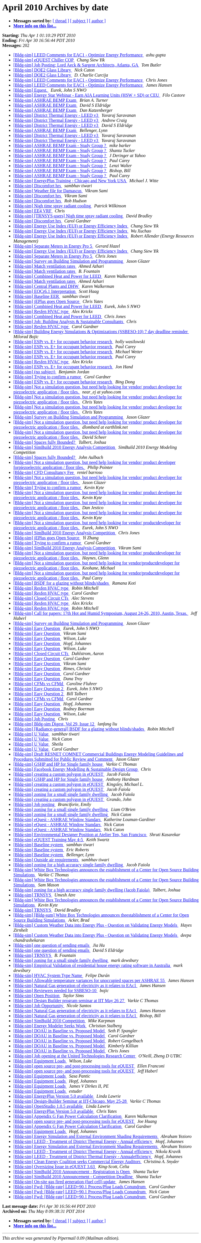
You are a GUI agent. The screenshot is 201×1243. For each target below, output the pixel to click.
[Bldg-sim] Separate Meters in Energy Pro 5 (53, 246)
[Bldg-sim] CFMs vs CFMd (38, 683)
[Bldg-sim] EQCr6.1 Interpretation (45, 291)
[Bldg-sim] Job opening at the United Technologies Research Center (74, 1056)
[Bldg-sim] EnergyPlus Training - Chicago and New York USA (70, 180)
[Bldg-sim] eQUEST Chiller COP (44, 60)
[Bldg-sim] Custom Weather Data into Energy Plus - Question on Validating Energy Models (95, 925)
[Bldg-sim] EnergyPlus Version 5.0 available (53, 1096)
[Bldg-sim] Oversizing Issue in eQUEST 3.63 (54, 1166)
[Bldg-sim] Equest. (31, 90)
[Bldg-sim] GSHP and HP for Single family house (58, 764)
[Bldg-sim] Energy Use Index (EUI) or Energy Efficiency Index (71, 226)
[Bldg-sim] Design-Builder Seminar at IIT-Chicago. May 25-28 (70, 1101)
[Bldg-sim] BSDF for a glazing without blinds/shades (61, 583)
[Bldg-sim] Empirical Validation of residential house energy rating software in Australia (92, 965)
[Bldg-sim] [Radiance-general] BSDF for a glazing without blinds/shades (79, 729)
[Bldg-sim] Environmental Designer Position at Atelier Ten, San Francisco (80, 834)
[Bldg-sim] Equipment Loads (40, 1061)
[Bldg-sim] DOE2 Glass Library (42, 70)
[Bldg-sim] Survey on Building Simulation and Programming (68, 261)
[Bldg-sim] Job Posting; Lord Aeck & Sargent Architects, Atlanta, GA (76, 65)
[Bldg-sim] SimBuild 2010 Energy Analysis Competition (64, 447)
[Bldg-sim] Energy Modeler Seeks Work (50, 1025)
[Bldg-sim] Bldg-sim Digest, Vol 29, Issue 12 (54, 724)
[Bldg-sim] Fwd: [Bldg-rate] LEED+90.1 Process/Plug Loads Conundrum (80, 1186)
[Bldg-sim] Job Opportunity (38, 1005)
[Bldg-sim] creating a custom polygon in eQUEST (58, 774)
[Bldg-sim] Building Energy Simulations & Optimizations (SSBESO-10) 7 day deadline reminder (101, 331)
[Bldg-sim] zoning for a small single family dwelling (61, 794)
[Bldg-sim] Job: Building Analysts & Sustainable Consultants (68, 321)
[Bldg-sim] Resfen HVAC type (41, 311)
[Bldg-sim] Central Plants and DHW (46, 286)
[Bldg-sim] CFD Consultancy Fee (44, 472)
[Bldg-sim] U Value (31, 734)
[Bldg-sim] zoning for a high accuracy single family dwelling (68, 864)
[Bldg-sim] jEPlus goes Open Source (46, 301)
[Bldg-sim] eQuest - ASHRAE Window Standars (57, 819)
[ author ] (97, 20)
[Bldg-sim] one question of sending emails (51, 945)
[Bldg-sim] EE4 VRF (33, 210)
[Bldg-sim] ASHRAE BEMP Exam (45, 100)
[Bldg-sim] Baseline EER (36, 296)
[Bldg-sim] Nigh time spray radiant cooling (52, 205)
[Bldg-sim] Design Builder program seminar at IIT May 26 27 (69, 1000)
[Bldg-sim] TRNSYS (32, 895)
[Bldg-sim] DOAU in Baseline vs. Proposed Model (59, 1030)
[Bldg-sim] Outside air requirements (46, 859)
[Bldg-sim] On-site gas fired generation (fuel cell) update (65, 1181)
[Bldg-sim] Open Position (36, 995)
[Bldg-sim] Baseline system (38, 844)
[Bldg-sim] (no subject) (34, 371)
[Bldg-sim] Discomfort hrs (37, 185)
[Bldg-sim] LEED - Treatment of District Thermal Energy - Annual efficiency (83, 1141)
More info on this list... (34, 25)
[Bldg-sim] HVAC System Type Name (48, 975)
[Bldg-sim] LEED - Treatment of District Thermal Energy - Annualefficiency (82, 1156)
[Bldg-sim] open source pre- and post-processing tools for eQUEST (74, 1066)
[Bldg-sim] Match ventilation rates (44, 266)
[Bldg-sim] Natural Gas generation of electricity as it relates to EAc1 (75, 985)
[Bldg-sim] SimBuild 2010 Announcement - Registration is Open (72, 1171)
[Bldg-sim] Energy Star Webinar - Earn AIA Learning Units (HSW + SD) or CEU (86, 95)
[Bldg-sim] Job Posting (34, 719)
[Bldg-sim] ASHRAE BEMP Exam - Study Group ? (60, 145)
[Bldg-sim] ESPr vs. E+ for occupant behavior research (63, 341)
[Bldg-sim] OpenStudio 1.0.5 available (48, 1106)
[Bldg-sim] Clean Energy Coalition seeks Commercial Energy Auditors (77, 1161)
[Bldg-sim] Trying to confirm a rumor (47, 376)
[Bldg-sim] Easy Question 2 (38, 688)
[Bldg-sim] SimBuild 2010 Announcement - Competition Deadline (73, 1176)
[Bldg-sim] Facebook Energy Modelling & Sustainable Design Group (76, 769)
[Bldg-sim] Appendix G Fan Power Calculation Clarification (68, 1116)
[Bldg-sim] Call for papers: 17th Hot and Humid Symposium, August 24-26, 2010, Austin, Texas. (100, 613)
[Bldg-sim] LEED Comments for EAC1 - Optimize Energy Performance (78, 55)
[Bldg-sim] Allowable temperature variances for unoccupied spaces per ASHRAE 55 (89, 980)
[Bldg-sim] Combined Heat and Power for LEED (57, 276)
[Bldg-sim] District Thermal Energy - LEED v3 (56, 115)
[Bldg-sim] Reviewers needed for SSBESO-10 (55, 990)
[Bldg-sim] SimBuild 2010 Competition (49, 1020)
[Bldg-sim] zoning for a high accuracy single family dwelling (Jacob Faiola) (82, 890)
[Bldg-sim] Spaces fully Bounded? (44, 442)
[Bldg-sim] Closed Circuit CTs (41, 598)
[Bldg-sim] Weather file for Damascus (48, 190)
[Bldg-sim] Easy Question (37, 628)
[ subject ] (79, 20)
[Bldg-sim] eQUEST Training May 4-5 (48, 839)
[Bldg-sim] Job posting (34, 804)
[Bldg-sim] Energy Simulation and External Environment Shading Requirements (86, 1136)
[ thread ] (61, 20)
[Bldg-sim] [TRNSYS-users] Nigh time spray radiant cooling (68, 216)
